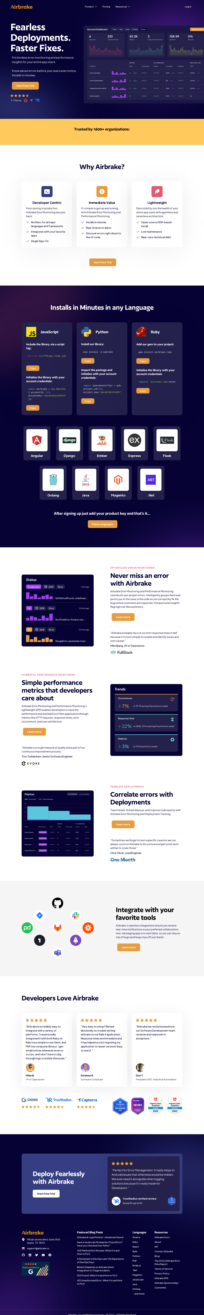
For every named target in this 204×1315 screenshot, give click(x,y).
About (158, 1242)
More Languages (102, 524)
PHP (134, 1260)
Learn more (123, 617)
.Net (134, 1270)
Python (136, 1256)
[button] (91, 7)
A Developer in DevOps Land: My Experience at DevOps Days (100, 1260)
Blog (157, 1256)
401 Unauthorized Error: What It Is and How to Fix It (99, 1282)
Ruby (135, 1242)
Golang (136, 1288)
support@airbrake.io (38, 1248)
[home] (21, 7)
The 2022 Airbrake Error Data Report (167, 1262)
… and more (138, 1293)
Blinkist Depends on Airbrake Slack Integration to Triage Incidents (95, 1269)
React (135, 1246)
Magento (137, 1274)
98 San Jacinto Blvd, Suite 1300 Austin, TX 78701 (43, 1241)
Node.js (136, 1265)
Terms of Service (164, 1268)
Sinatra (136, 1237)
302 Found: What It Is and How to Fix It (97, 1275)
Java (134, 1284)
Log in (188, 6)
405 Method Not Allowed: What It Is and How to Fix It (98, 1252)
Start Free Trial (25, 85)
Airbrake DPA (161, 1278)
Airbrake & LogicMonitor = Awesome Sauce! (100, 1237)
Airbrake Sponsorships (166, 1282)
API (156, 1246)
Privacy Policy (162, 1273)
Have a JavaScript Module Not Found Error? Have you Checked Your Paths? (100, 1244)
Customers (160, 1287)
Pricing (106, 6)
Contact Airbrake (164, 1251)
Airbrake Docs (162, 1237)
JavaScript (138, 1279)
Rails (134, 1251)
